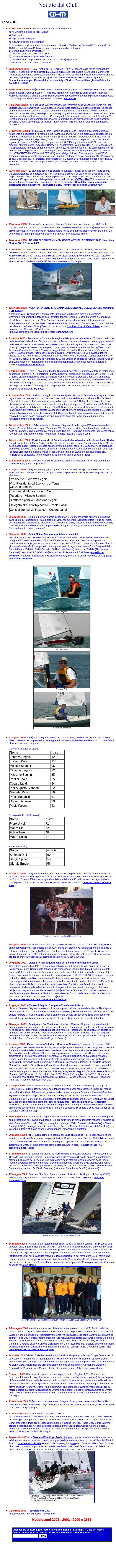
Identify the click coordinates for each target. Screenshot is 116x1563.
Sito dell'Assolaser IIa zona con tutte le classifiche (37, 999)
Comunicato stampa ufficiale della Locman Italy (36, 80)
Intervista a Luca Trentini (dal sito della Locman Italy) (73, 184)
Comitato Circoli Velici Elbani (83, 326)
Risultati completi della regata (26, 418)
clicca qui (49, 1513)
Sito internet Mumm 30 (31, 364)
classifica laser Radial (21, 1147)
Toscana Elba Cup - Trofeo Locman (53, 1437)
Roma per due (90, 1262)
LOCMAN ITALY (83, 179)
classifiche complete (20, 558)
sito (73, 1443)
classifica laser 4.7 (91, 1144)
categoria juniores (59, 1101)
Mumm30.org (65, 331)
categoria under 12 (82, 1101)
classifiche (96, 1368)
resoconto (70, 98)
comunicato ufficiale (29, 1443)
